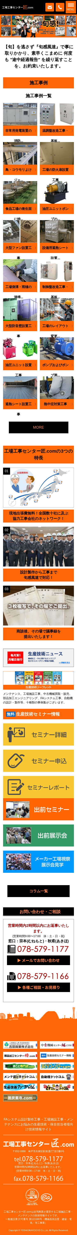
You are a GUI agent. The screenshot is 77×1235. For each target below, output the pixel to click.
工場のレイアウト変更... (55, 327)
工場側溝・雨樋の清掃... (18, 288)
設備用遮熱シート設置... (55, 249)
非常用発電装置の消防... (18, 132)
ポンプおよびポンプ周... (55, 366)
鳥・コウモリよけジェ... (18, 171)
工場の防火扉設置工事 (55, 171)
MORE (38, 427)
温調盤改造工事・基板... (55, 132)
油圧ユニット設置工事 (18, 366)
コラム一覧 (38, 891)
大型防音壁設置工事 (18, 327)
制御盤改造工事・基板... (55, 288)
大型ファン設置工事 (18, 249)
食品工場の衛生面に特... (18, 210)
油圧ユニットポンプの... (55, 210)
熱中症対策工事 (55, 404)
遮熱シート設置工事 (18, 405)
